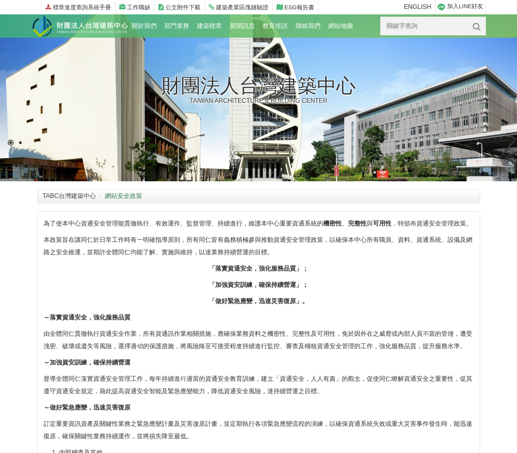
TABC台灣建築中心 (69, 196)
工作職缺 (134, 7)
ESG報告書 (295, 7)
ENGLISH (417, 6)
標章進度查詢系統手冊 (78, 7)
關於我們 (144, 26)
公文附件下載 (179, 7)
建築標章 (209, 26)
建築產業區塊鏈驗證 (238, 7)
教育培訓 (275, 26)
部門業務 (176, 26)
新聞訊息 (242, 26)
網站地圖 (340, 26)
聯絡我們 (308, 26)
